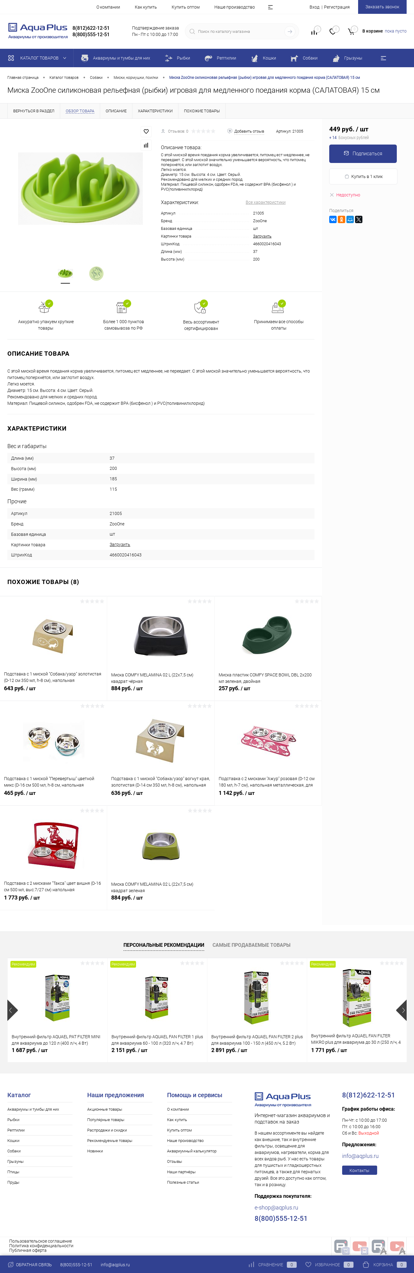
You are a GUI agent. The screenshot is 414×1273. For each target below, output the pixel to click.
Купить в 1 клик (363, 176)
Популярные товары (105, 1120)
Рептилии (16, 1130)
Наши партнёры (181, 1172)
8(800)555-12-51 (76, 1264)
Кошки (13, 1141)
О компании (108, 7)
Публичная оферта (28, 1250)
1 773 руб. (53, 901)
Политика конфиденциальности (41, 1246)
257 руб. (268, 692)
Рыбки (13, 1120)
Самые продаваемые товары (252, 946)
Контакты (359, 1171)
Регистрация (337, 7)
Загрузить (262, 236)
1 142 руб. (268, 797)
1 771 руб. (329, 1050)
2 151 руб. (129, 1050)
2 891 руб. (229, 1050)
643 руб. (53, 692)
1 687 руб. (30, 1050)
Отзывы (174, 1162)
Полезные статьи (183, 1183)
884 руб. (160, 692)
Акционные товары (104, 1110)
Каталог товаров (38, 58)
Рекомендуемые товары (109, 1141)
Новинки (95, 1151)
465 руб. (53, 797)
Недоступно (344, 194)
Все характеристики (266, 202)
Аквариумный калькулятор (192, 1151)
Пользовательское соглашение (40, 1241)
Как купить (146, 7)
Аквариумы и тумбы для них (33, 1110)
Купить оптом (186, 7)
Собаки (14, 1151)
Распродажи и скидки (107, 1130)
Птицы (13, 1172)
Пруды (13, 1183)
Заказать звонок (382, 6)
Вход (314, 7)
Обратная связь (29, 1264)
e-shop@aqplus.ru (276, 1208)
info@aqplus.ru (360, 1156)
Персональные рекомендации (163, 946)
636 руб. (160, 797)
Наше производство (234, 7)
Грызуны (15, 1162)
